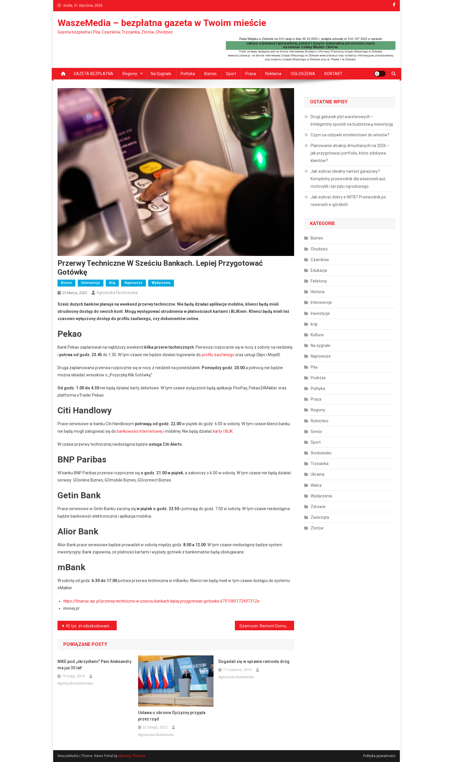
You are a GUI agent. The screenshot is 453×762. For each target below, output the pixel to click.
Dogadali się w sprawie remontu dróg (253, 661)
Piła (314, 367)
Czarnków (320, 259)
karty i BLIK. (223, 431)
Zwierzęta (320, 517)
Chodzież (319, 249)
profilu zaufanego (218, 354)
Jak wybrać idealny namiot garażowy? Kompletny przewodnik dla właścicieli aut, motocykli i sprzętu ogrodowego (348, 179)
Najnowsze (133, 283)
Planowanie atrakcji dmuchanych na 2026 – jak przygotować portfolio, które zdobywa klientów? (350, 153)
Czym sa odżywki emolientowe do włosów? (350, 135)
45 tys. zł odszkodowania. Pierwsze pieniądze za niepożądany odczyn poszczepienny (91, 626)
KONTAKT (333, 73)
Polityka (188, 73)
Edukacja (319, 270)
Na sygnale (161, 73)
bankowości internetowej (139, 431)
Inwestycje (320, 313)
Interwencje (90, 283)
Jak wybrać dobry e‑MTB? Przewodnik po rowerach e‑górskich (348, 201)
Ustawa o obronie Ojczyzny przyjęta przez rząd (171, 715)
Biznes (210, 73)
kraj (112, 283)
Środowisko (321, 453)
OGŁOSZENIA (303, 73)
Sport (231, 73)
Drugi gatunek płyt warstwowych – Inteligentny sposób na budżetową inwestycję (352, 120)
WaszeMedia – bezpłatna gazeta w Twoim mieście (161, 22)
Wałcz (316, 485)
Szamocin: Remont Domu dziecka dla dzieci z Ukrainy (267, 626)
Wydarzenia (161, 283)
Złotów (317, 528)
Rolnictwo (319, 421)
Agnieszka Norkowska (117, 292)
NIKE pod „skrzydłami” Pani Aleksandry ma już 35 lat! (94, 664)
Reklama (273, 73)
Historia (317, 291)
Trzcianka (319, 463)
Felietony (319, 281)
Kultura (317, 334)
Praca (250, 73)
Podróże (318, 378)
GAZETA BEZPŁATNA (93, 73)
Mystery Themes (131, 756)
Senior (316, 431)
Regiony (129, 73)
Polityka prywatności (379, 756)
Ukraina (317, 474)
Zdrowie (318, 506)
